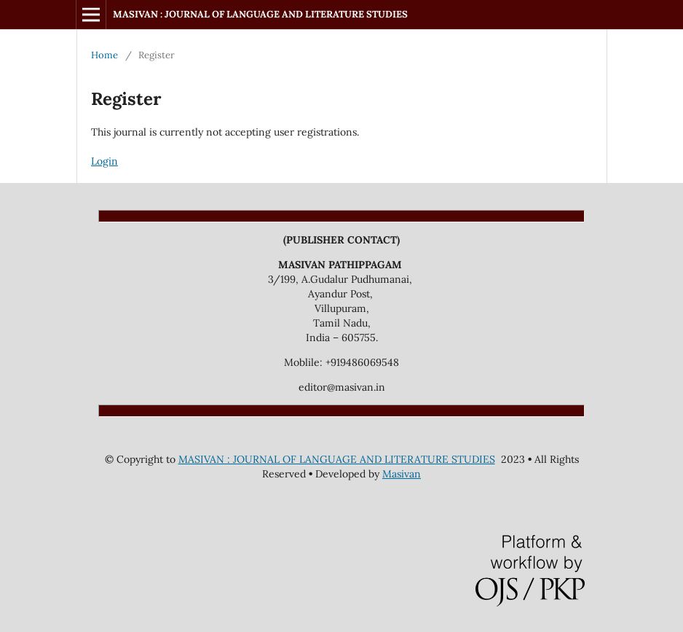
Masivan (401, 473)
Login (104, 161)
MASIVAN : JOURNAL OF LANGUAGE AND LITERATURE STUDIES (260, 14)
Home (104, 55)
